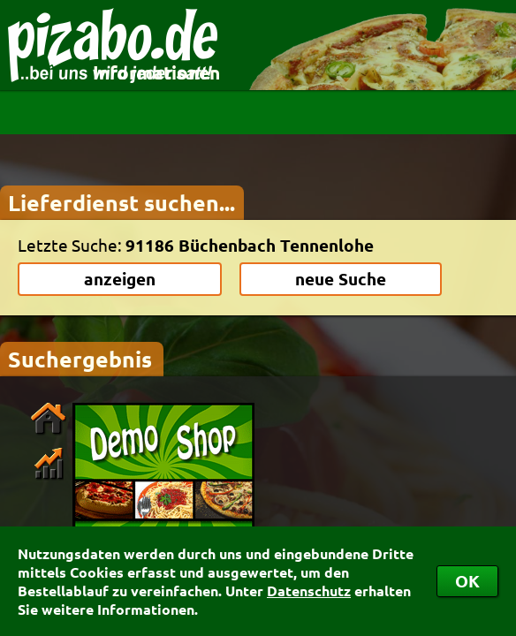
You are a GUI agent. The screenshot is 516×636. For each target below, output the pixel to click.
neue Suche (340, 279)
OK (467, 581)
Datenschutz (309, 590)
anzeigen (120, 279)
